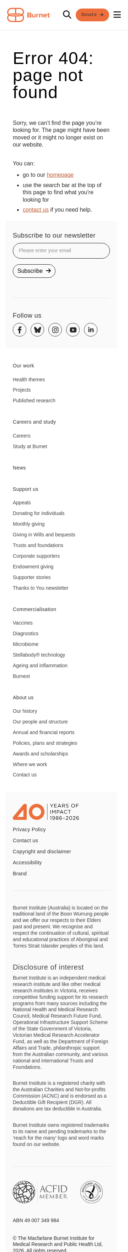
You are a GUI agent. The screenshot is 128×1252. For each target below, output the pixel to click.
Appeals (22, 502)
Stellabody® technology (39, 655)
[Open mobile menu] (117, 15)
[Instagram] (55, 329)
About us (23, 697)
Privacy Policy (29, 829)
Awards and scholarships (40, 754)
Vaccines (23, 623)
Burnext (21, 676)
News (19, 468)
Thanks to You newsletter (40, 588)
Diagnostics (25, 633)
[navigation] (64, 15)
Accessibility (27, 862)
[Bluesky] (37, 329)
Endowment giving (33, 566)
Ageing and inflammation (40, 665)
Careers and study (34, 422)
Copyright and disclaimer (42, 851)
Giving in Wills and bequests (44, 534)
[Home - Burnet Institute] (28, 15)
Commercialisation (34, 609)
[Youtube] (73, 329)
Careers (22, 436)
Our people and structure (40, 722)
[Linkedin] (90, 329)
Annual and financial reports (44, 732)
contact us (36, 210)
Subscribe (34, 271)
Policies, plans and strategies (45, 743)
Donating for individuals (39, 513)
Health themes (29, 379)
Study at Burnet (30, 446)
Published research (34, 400)
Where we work (30, 764)
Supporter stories (32, 577)
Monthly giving (29, 524)
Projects (22, 390)
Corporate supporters (36, 556)
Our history (25, 711)
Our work (23, 365)
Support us (25, 489)
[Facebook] (19, 329)
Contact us (25, 775)
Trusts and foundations (38, 545)
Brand (20, 873)
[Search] (67, 15)
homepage (60, 175)
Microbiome (25, 644)
